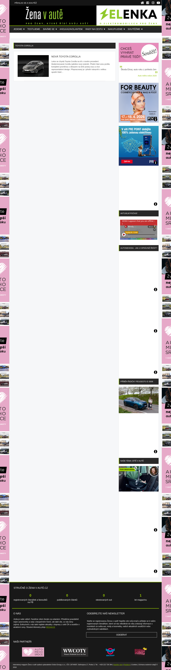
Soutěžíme (134, 29)
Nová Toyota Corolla (66, 56)
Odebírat (121, 635)
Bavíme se (49, 29)
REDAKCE (50, 627)
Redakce (127, 665)
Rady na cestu (94, 29)
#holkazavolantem (71, 29)
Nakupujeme (115, 29)
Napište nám (117, 665)
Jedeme (17, 29)
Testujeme (33, 29)
